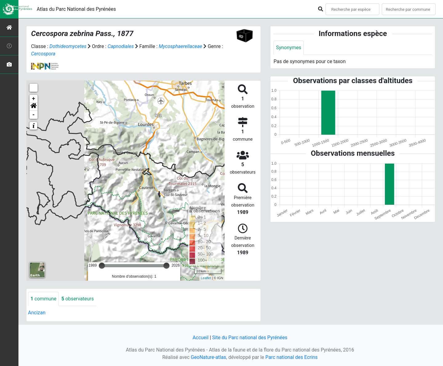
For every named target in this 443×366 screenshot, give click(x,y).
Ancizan (37, 313)
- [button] (33, 115)
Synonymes (288, 47)
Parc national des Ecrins (291, 357)
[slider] (102, 266)
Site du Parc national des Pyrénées (250, 337)
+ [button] (33, 99)
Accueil (200, 337)
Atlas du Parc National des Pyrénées (76, 9)
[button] (34, 107)
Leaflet (206, 278)
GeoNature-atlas (208, 357)
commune (43, 299)
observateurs (78, 299)
